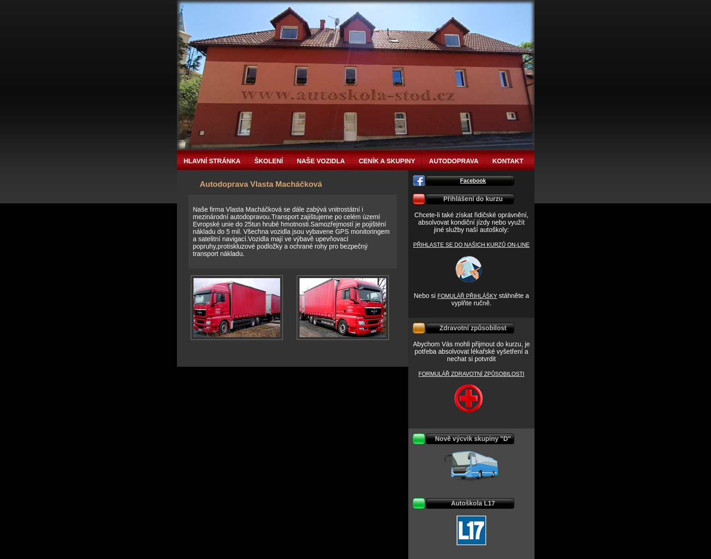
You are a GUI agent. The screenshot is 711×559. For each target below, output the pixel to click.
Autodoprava (453, 161)
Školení (268, 161)
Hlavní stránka (212, 161)
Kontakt (507, 161)
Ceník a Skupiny (386, 161)
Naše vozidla (321, 161)
